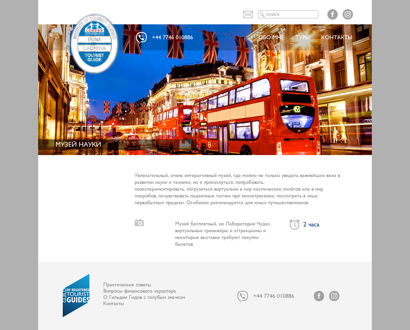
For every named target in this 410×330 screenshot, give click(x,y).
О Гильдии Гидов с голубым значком (144, 297)
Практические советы (127, 285)
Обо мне (271, 37)
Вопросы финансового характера (139, 291)
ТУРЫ (302, 37)
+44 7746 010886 (172, 37)
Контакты (336, 37)
